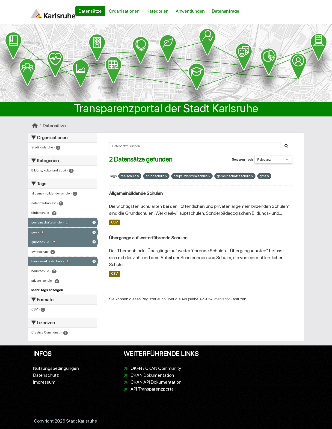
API (184, 299)
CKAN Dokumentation (152, 375)
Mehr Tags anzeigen (47, 290)
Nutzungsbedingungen (56, 368)
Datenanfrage (225, 11)
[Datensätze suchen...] (195, 146)
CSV (114, 222)
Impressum (44, 382)
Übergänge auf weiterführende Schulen (148, 238)
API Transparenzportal (152, 389)
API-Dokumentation (215, 299)
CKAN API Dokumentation (155, 382)
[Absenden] (286, 146)
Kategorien (158, 11)
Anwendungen (190, 11)
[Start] (35, 125)
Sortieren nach (242, 159)
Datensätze (90, 11)
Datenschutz (46, 375)
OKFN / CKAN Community (155, 368)
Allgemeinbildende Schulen (136, 193)
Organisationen (124, 11)
